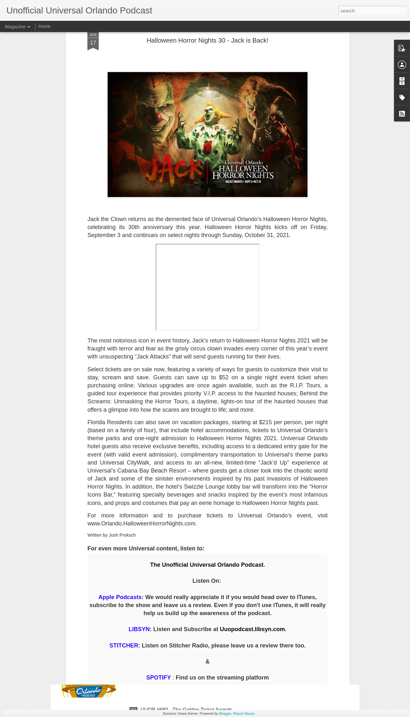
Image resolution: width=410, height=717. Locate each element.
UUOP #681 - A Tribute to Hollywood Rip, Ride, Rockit (202, 637)
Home (44, 26)
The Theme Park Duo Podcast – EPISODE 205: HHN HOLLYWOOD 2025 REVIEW (201, 567)
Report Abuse (244, 713)
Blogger (225, 713)
